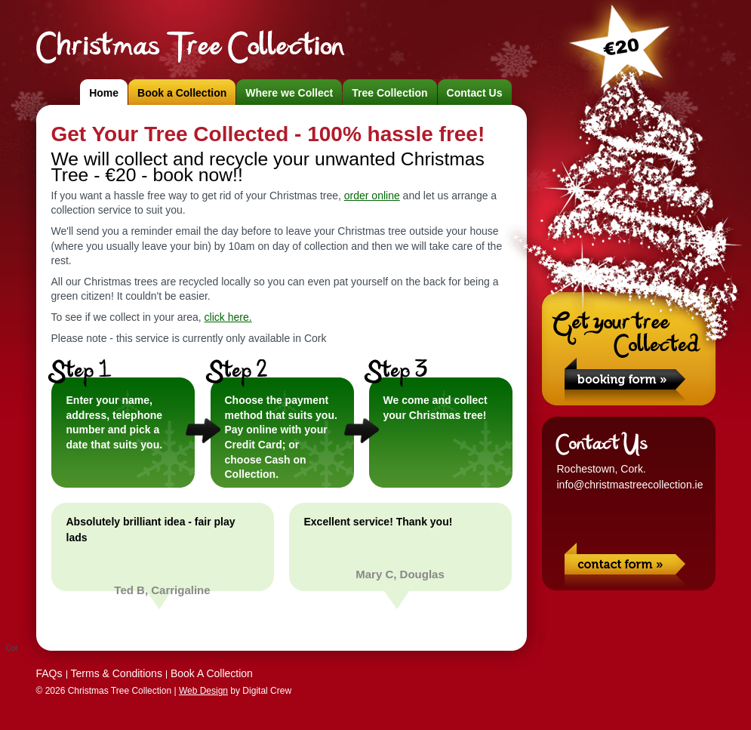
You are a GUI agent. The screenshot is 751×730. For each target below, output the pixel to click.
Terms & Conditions (116, 673)
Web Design (203, 690)
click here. (228, 317)
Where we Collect (289, 93)
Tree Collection (389, 93)
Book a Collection (181, 93)
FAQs (49, 673)
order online (372, 195)
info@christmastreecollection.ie (630, 485)
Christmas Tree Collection (189, 46)
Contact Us (475, 93)
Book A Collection (212, 673)
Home (103, 93)
